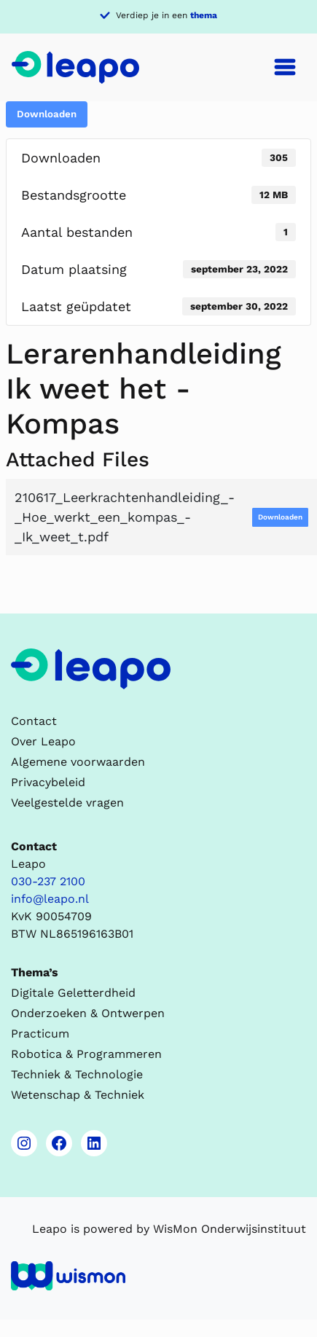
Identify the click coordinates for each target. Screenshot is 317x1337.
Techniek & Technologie (77, 1074)
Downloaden (47, 114)
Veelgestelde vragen (67, 802)
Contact (34, 721)
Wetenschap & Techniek (77, 1095)
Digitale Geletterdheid (73, 993)
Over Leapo (43, 741)
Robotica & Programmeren (86, 1054)
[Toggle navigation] (285, 67)
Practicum (40, 1033)
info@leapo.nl (50, 899)
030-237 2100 (48, 881)
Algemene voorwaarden (78, 762)
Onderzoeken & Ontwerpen (88, 1013)
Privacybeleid (48, 782)
